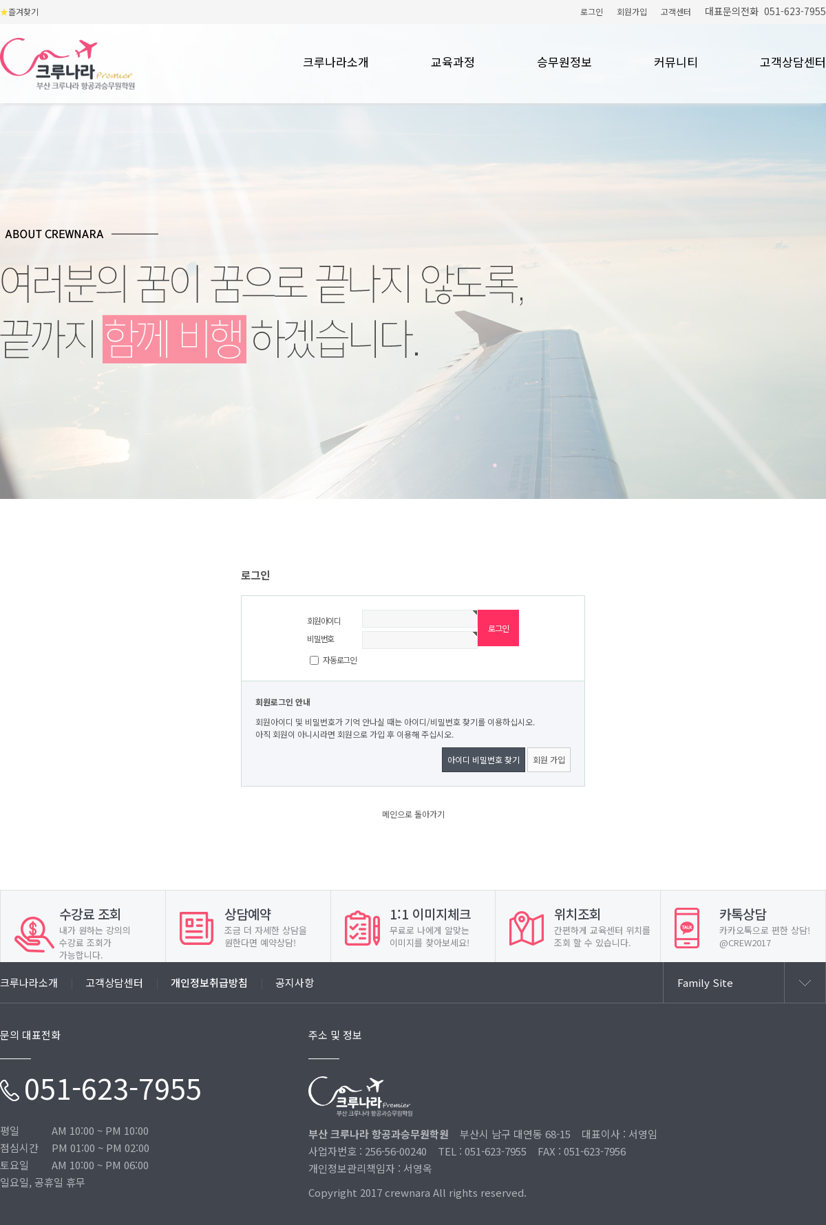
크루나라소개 (336, 62)
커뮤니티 (676, 62)
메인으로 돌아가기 (413, 814)
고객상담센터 (793, 62)
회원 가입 (549, 759)
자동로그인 (340, 659)
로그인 (591, 11)
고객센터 (676, 11)
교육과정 (453, 62)
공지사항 (294, 982)
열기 (804, 982)
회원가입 (632, 11)
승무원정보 (564, 62)
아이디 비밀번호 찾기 (483, 759)
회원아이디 (324, 620)
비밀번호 (320, 638)
